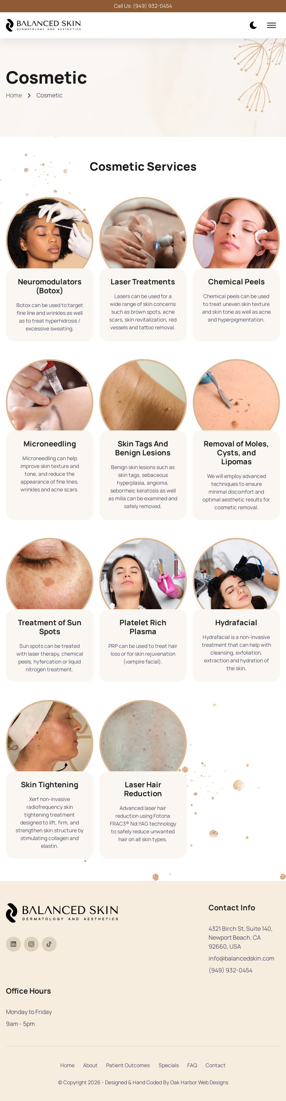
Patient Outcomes (128, 1065)
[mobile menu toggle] (271, 25)
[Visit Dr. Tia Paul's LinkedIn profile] (13, 944)
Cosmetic (49, 95)
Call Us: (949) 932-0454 (143, 6)
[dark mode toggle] (253, 25)
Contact (216, 1065)
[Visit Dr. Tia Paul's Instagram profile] (31, 944)
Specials (169, 1065)
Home (14, 95)
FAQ (192, 1065)
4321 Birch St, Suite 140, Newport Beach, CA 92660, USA (241, 937)
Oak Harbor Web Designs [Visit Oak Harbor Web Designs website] (199, 1082)
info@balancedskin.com (241, 958)
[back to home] (43, 25)
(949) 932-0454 (230, 970)
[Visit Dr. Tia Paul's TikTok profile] (49, 944)
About (90, 1065)
